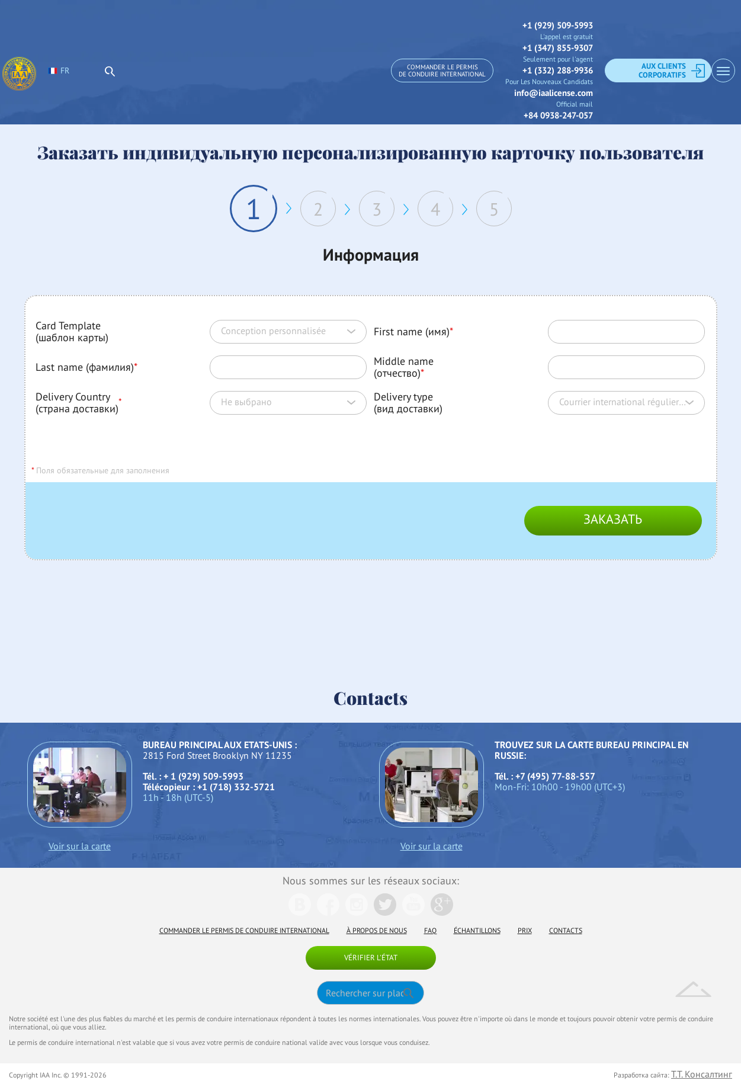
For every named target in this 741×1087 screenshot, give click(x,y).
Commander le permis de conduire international (442, 70)
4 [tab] (435, 208)
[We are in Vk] (299, 912)
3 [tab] (376, 208)
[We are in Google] (442, 912)
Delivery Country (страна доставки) (77, 403)
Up (694, 989)
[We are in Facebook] (328, 912)
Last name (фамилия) (86, 367)
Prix (525, 930)
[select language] (103, 71)
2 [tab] (318, 208)
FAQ (430, 930)
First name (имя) (413, 332)
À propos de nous (377, 930)
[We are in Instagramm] (356, 912)
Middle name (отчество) (404, 367)
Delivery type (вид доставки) (408, 403)
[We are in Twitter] (385, 912)
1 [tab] (253, 208)
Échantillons (477, 930)
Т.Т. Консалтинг (701, 1074)
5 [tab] (494, 208)
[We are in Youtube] (413, 912)
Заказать (612, 519)
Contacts (565, 930)
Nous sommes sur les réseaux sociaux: (371, 880)
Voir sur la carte (80, 846)
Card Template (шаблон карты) (72, 332)
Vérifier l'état (370, 958)
